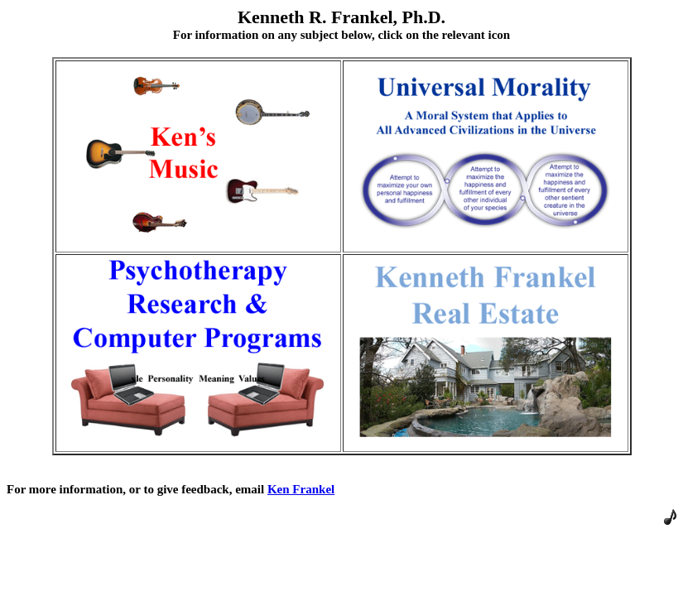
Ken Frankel (300, 489)
